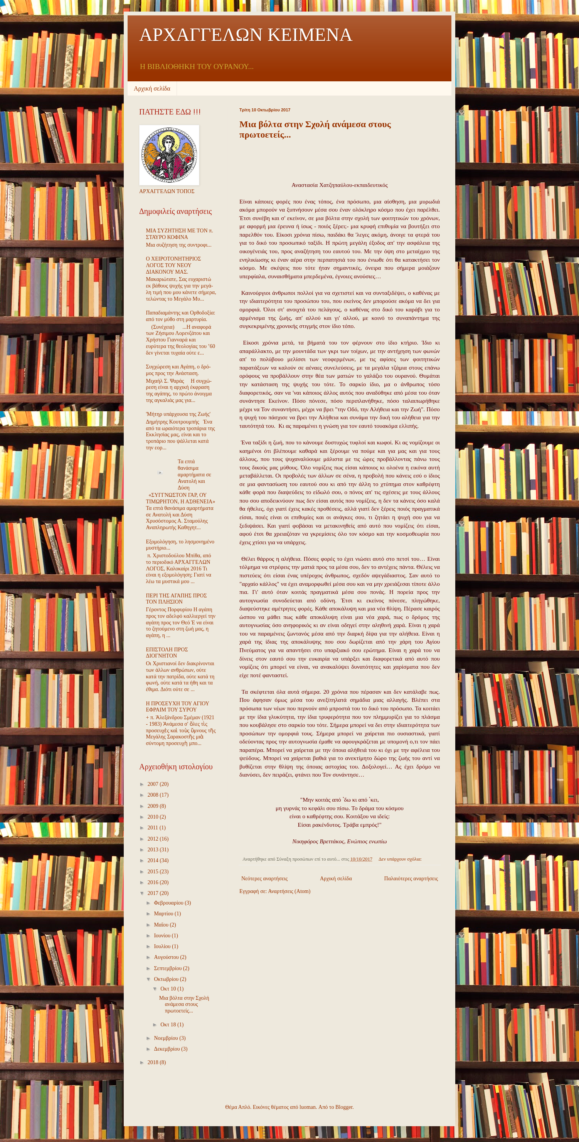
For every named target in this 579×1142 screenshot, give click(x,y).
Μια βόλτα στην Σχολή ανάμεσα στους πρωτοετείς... (184, 1004)
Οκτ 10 (168, 989)
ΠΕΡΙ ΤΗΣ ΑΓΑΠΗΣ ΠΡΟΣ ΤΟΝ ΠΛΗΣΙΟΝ (176, 599)
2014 (154, 860)
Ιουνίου (163, 935)
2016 (154, 882)
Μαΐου (162, 925)
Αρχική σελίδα (152, 88)
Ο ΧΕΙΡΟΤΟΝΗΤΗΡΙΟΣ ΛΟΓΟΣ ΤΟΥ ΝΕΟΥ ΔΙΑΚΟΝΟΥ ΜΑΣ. (173, 265)
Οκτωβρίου (167, 979)
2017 (154, 893)
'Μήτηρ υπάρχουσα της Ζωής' (178, 414)
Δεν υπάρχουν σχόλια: (401, 859)
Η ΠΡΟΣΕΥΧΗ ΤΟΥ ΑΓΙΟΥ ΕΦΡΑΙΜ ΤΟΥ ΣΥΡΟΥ (177, 707)
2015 (154, 872)
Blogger (343, 1107)
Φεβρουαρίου (169, 903)
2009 (154, 806)
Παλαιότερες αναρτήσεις (411, 878)
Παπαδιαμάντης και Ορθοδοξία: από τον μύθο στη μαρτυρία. (180, 316)
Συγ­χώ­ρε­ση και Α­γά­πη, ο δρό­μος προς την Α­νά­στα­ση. (178, 370)
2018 (154, 1062)
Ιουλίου (163, 946)
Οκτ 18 (168, 1025)
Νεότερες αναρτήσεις (264, 878)
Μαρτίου (164, 914)
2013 (154, 850)
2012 (154, 839)
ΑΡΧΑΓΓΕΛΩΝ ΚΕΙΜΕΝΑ (246, 34)
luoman (308, 1107)
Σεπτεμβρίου (168, 968)
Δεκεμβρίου (167, 1049)
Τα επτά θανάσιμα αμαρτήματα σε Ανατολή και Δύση (194, 474)
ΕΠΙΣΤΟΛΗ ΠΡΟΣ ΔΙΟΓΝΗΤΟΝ (167, 653)
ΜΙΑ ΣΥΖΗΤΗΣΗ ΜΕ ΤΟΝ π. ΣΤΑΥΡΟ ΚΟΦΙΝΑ (179, 234)
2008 (154, 795)
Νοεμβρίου (166, 1038)
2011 (154, 828)
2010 (154, 817)
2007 (154, 784)
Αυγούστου (167, 957)
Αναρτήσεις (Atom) (289, 891)
